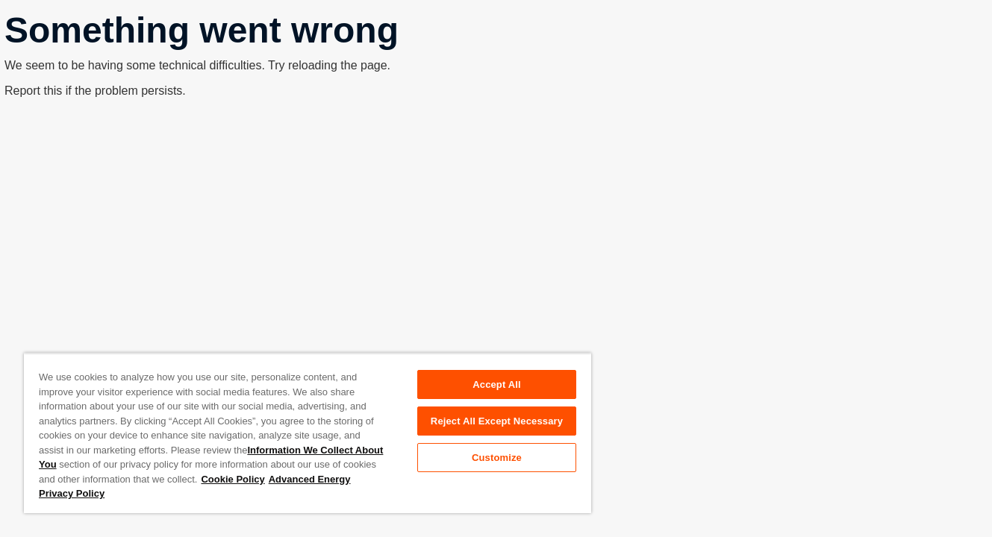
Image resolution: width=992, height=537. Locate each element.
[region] (307, 433)
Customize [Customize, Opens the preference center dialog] (497, 457)
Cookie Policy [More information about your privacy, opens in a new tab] (232, 479)
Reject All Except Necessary (497, 421)
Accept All (496, 384)
